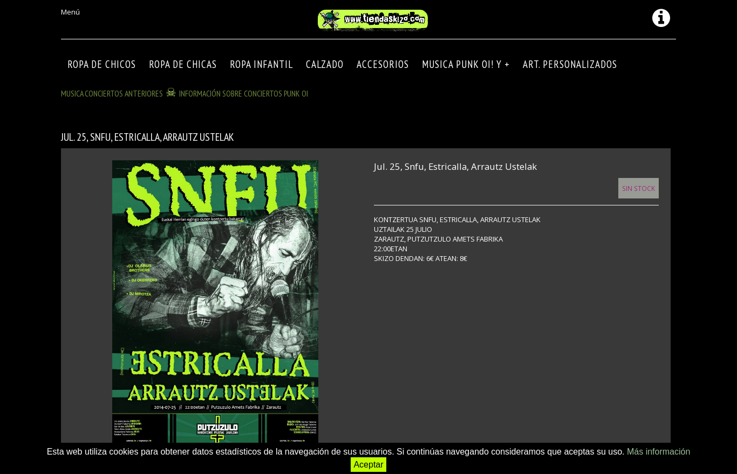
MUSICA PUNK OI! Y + (466, 64)
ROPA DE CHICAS (183, 64)
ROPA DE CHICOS (101, 64)
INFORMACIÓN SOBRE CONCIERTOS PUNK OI (243, 93)
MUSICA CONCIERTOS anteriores (112, 93)
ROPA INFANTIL (261, 64)
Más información (658, 451)
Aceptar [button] (368, 464)
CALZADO (325, 64)
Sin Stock (638, 188)
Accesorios (383, 64)
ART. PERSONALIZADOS (570, 64)
